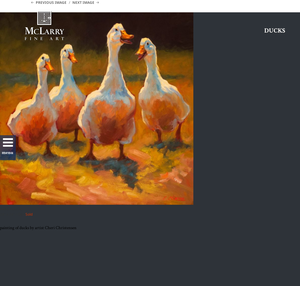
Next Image (83, 2)
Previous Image (51, 2)
